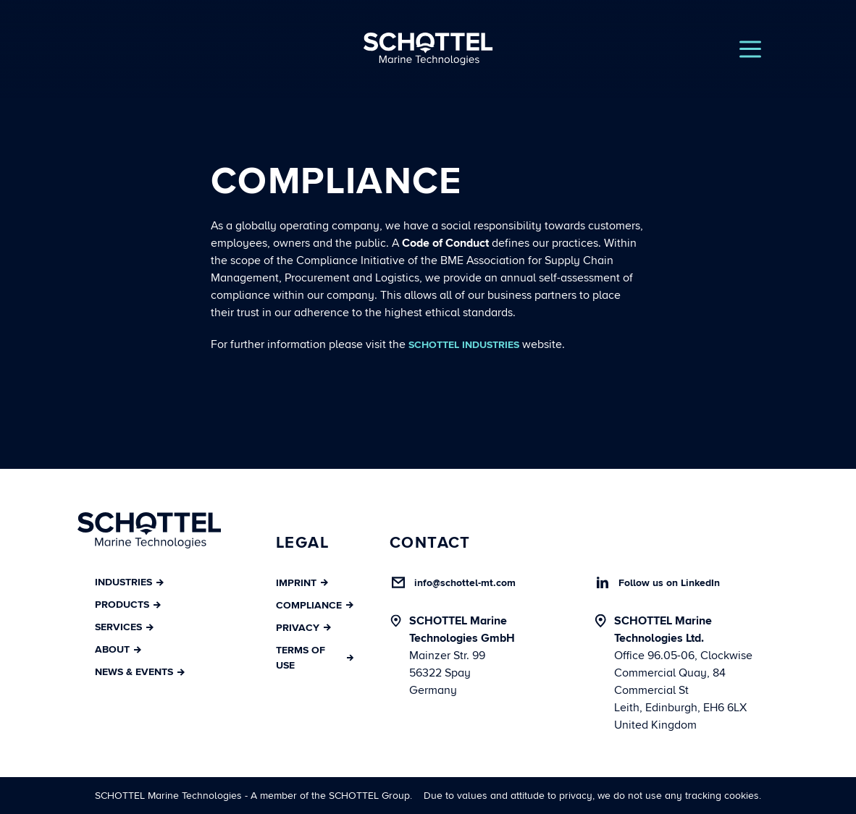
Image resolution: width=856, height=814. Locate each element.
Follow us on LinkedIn (669, 583)
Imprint (302, 583)
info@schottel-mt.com (465, 583)
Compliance (314, 605)
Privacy (303, 628)
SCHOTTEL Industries (463, 345)
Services (124, 627)
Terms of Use (314, 657)
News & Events (140, 672)
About (118, 649)
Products (128, 604)
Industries (129, 582)
